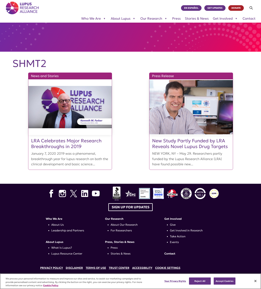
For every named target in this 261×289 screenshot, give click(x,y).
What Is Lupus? (61, 247)
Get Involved (173, 218)
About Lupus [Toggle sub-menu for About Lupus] (120, 18)
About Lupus (54, 242)
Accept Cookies (225, 280)
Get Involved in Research (186, 230)
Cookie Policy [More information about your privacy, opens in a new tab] (50, 285)
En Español (191, 8)
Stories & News (197, 18)
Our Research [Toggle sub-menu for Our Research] (151, 18)
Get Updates (214, 8)
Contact (249, 18)
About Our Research (124, 224)
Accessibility (142, 268)
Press (176, 18)
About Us (57, 224)
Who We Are (54, 218)
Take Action (178, 236)
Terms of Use (96, 268)
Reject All (199, 280)
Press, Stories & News (119, 242)
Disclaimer (74, 268)
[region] (130, 281)
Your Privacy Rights (175, 280)
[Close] (255, 281)
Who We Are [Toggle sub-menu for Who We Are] (91, 18)
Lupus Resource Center (66, 253)
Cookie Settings (167, 268)
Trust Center (119, 268)
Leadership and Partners (67, 230)
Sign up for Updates (130, 207)
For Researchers (121, 230)
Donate (236, 8)
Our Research (114, 218)
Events (174, 242)
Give (173, 224)
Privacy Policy (51, 268)
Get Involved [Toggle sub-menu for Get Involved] (223, 18)
